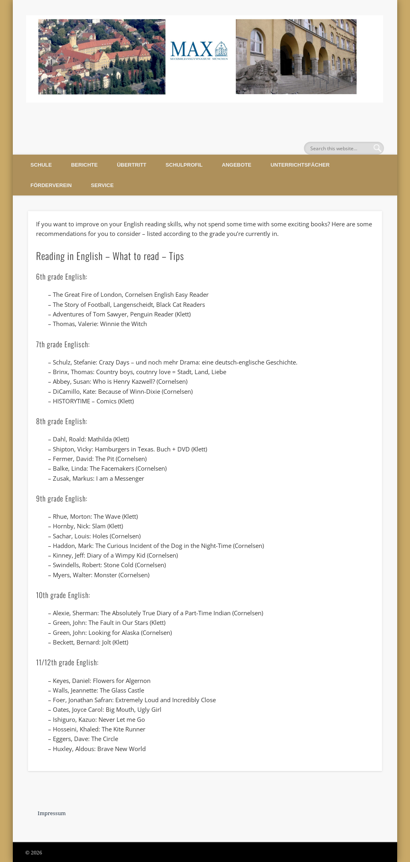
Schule (41, 165)
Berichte (84, 165)
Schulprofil (184, 165)
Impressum (52, 813)
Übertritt (132, 165)
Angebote (236, 165)
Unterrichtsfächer (300, 165)
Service (102, 185)
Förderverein (51, 185)
